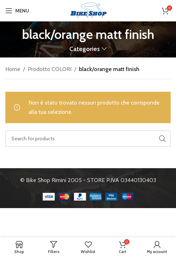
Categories (84, 49)
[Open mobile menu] (17, 11)
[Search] (88, 138)
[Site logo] (88, 10)
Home (12, 69)
